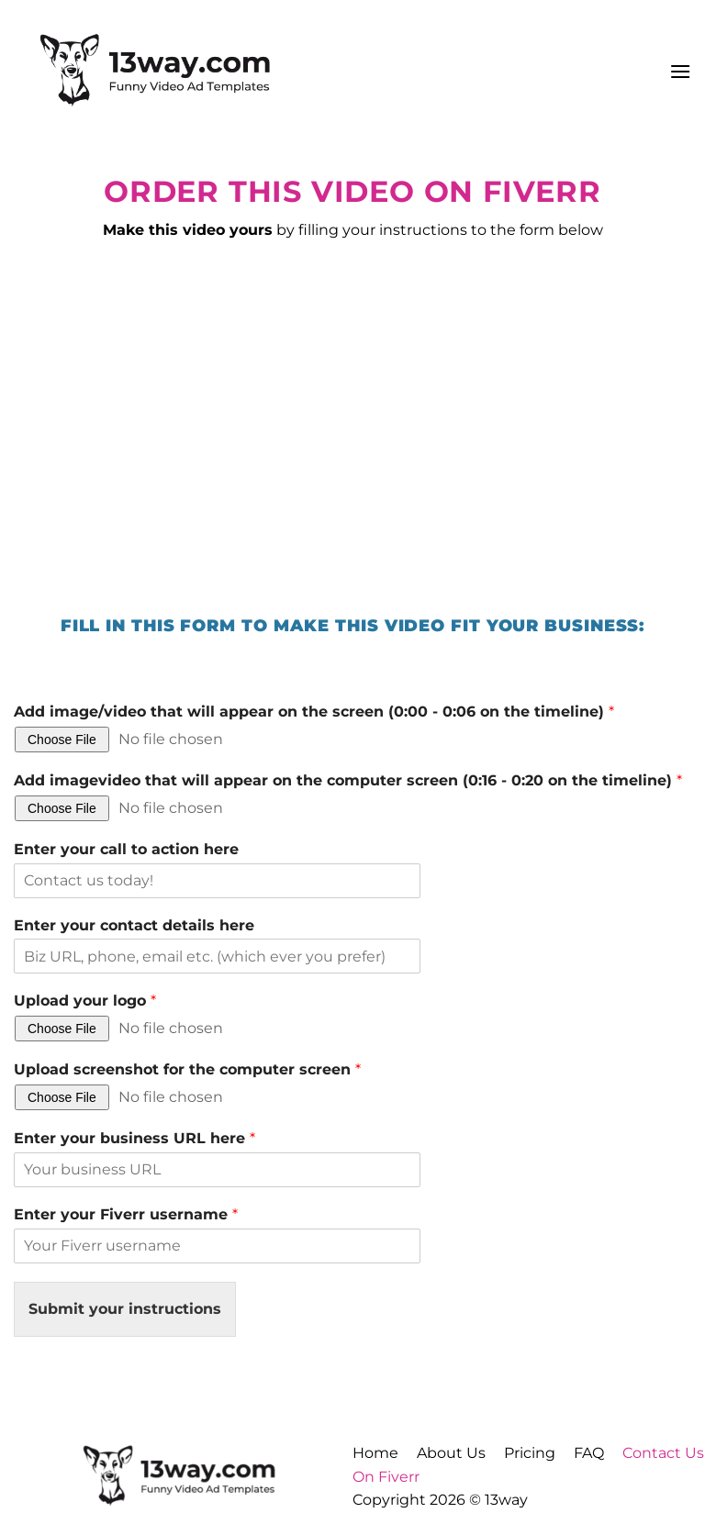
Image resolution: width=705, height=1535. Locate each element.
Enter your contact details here (134, 925)
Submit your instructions (124, 1309)
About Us (451, 1453)
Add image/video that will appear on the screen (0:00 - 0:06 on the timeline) (314, 711)
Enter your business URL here (134, 1138)
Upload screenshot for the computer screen (187, 1069)
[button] (680, 71)
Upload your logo (85, 1000)
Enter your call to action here (126, 849)
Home (375, 1453)
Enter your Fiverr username (126, 1214)
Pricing (529, 1453)
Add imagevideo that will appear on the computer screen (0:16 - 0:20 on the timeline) (348, 780)
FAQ (589, 1453)
